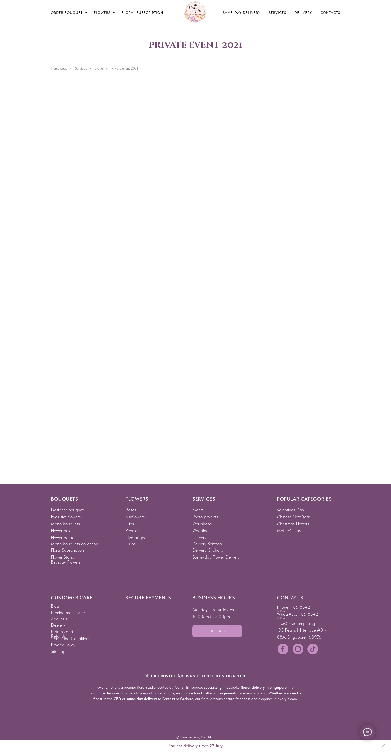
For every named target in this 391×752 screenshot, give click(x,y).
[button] (217, 631)
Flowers (103, 13)
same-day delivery (141, 699)
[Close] (383, 746)
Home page (59, 68)
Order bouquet (67, 13)
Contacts (330, 13)
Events (99, 68)
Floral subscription (142, 13)
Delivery (303, 13)
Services (277, 13)
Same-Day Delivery (241, 13)
